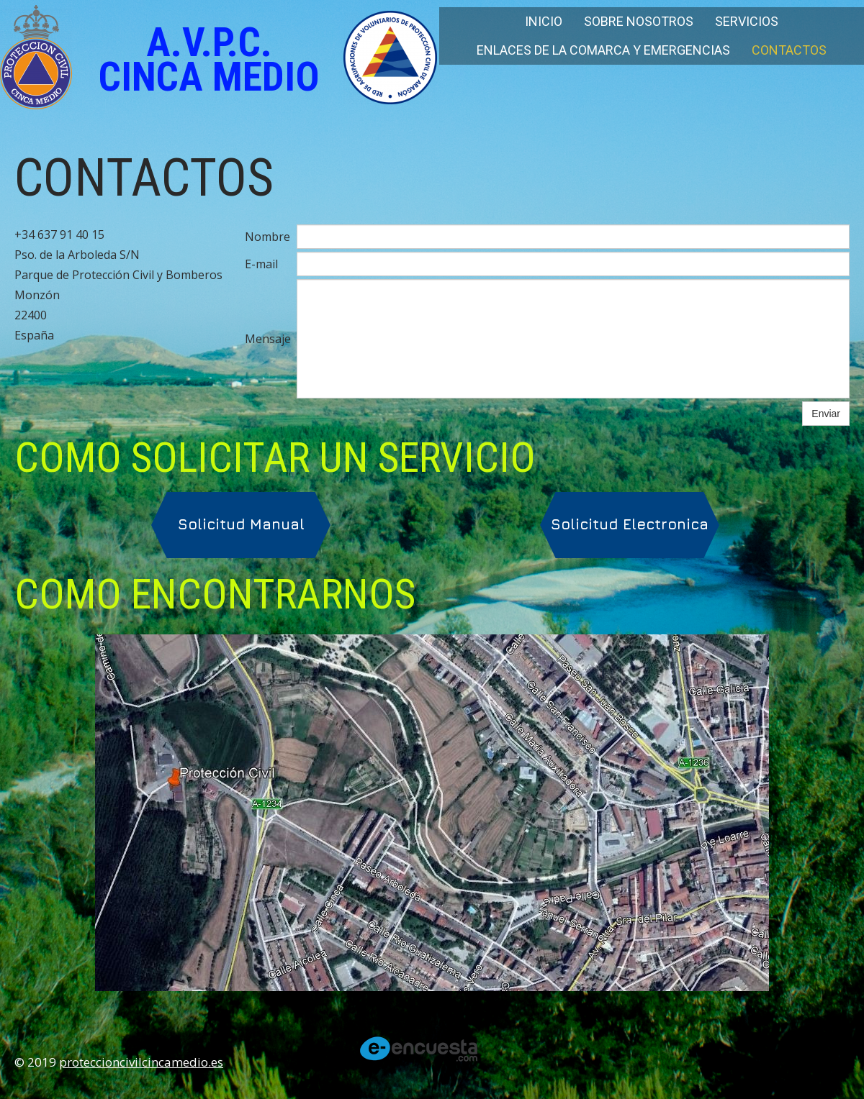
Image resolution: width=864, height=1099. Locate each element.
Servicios (746, 21)
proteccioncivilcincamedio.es (141, 1062)
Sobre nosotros (638, 21)
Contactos (789, 50)
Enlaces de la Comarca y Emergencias (603, 50)
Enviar (825, 413)
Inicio (543, 21)
